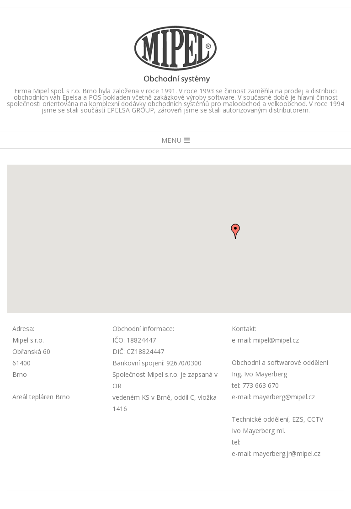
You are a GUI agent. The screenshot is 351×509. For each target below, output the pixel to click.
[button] (235, 231)
